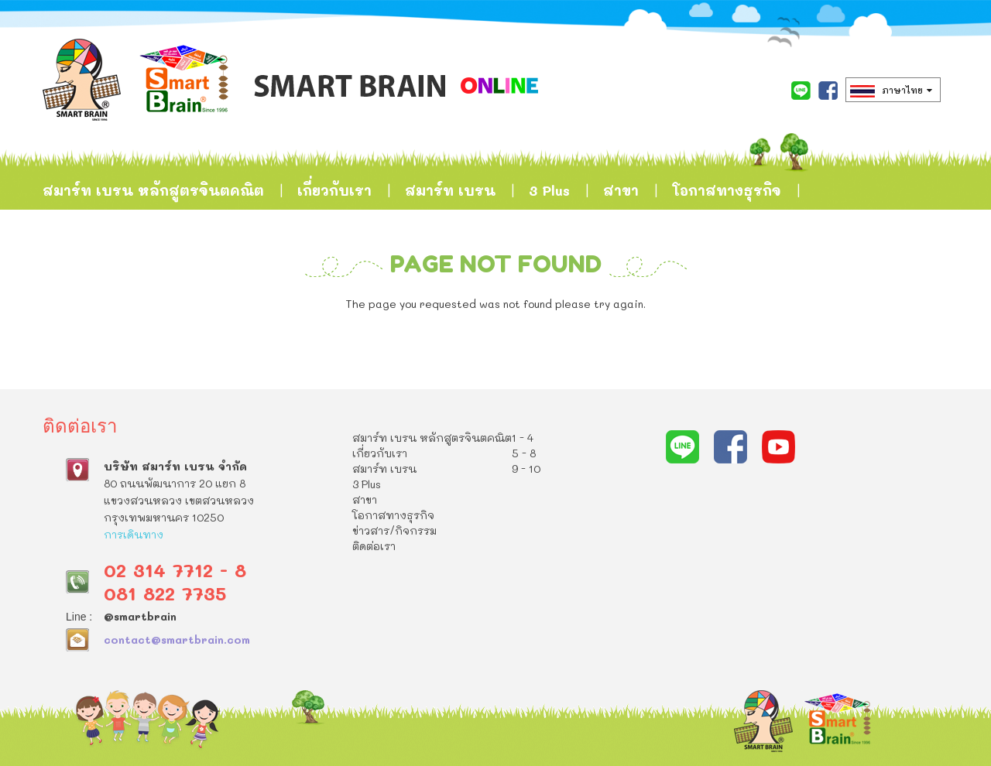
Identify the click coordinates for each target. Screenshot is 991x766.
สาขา (621, 190)
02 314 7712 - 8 (175, 570)
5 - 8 (524, 453)
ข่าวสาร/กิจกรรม (102, 267)
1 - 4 (522, 437)
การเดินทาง (133, 534)
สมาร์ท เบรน (450, 190)
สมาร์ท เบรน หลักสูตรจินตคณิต (153, 190)
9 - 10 (526, 468)
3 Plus (549, 190)
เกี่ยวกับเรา (334, 190)
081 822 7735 (165, 593)
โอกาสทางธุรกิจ (726, 190)
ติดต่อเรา (224, 267)
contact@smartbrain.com (177, 639)
